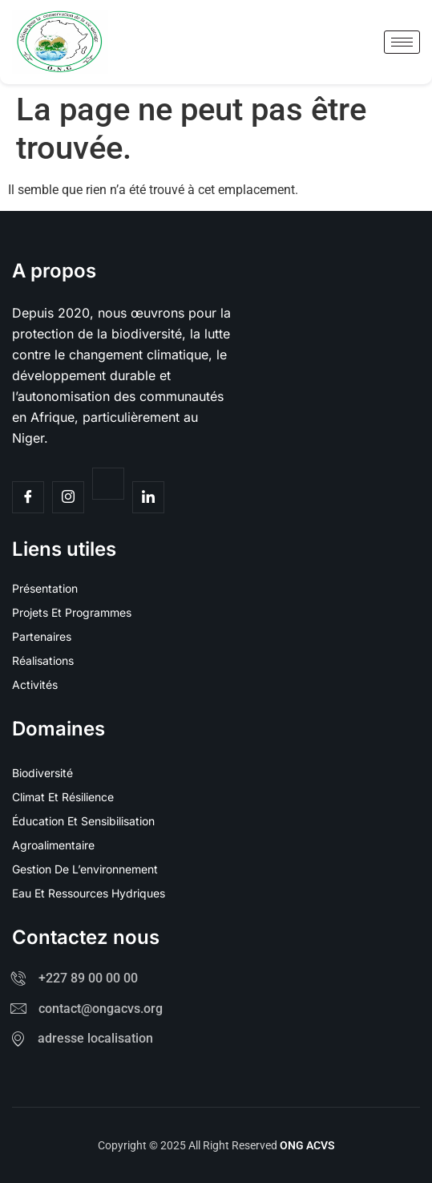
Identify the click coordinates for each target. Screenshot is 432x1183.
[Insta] (68, 497)
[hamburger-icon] (402, 42)
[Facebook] (28, 497)
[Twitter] (108, 484)
